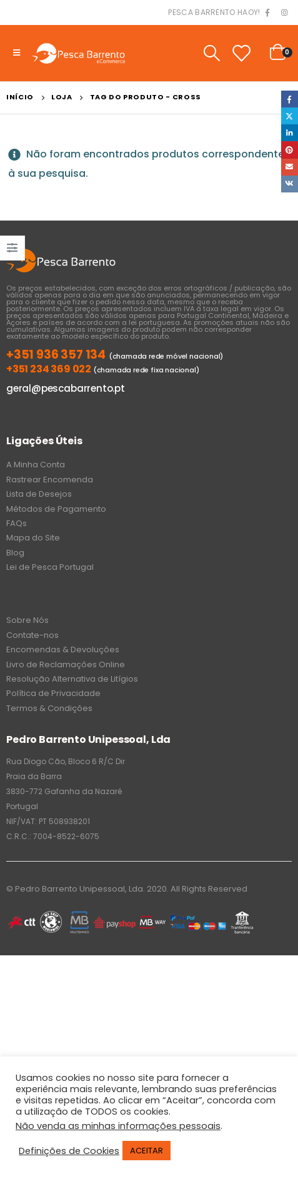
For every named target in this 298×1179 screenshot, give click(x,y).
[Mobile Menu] (16, 53)
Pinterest (289, 149)
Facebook (289, 99)
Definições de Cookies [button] (69, 1151)
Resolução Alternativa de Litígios (72, 679)
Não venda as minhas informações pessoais (118, 1126)
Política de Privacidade (53, 693)
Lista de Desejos (39, 494)
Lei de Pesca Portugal (50, 567)
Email (289, 167)
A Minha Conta (35, 464)
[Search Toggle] (211, 53)
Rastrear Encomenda (49, 479)
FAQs (16, 523)
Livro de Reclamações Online (65, 664)
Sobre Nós (27, 620)
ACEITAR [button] (146, 1151)
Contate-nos (32, 635)
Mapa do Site (33, 538)
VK (289, 184)
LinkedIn (289, 132)
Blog (15, 553)
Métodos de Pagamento (56, 509)
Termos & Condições (49, 708)
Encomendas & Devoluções (62, 649)
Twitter (289, 115)
